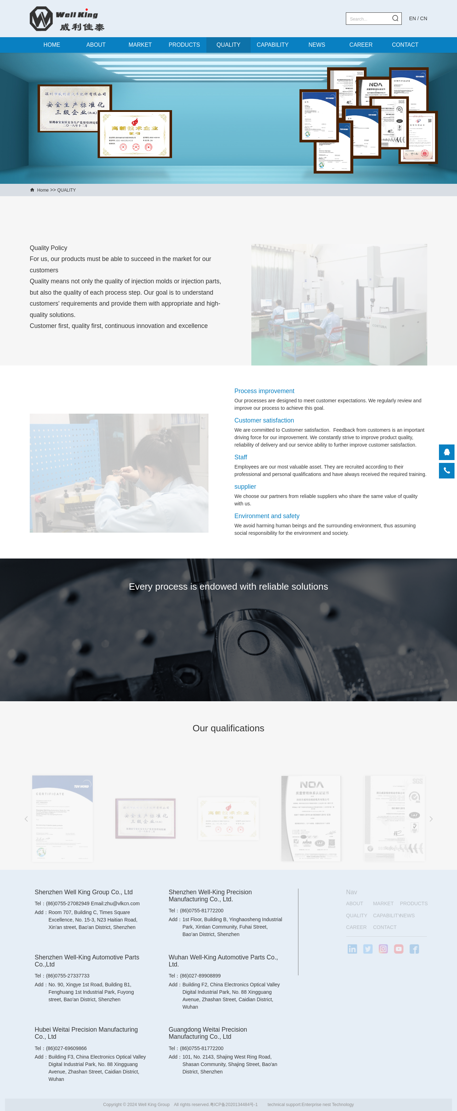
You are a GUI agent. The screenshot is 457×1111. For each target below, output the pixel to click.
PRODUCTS (184, 45)
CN (423, 18)
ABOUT (95, 45)
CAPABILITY (273, 45)
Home (43, 190)
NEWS (316, 45)
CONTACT (405, 45)
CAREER (361, 45)
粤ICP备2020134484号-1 (234, 1104)
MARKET (140, 45)
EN (412, 18)
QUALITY (228, 45)
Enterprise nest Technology (328, 1104)
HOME (52, 45)
